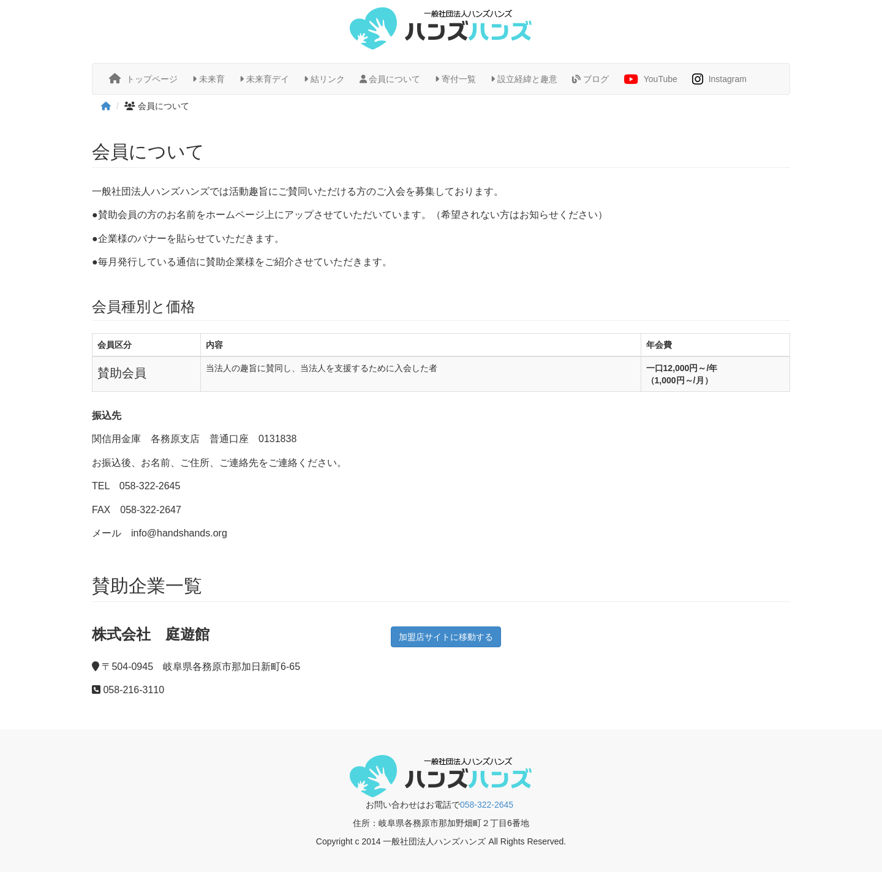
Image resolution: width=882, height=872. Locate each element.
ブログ (590, 79)
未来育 (208, 79)
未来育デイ (264, 79)
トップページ (143, 78)
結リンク (324, 79)
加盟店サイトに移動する (446, 637)
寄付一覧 (455, 79)
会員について (390, 79)
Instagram (719, 79)
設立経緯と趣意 (524, 79)
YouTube (650, 79)
